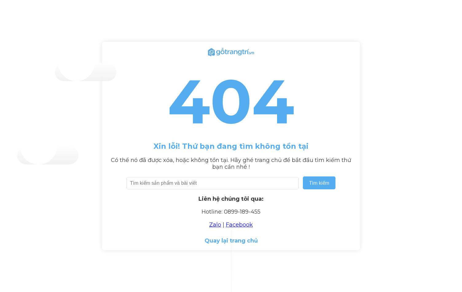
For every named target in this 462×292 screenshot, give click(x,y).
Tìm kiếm (319, 183)
